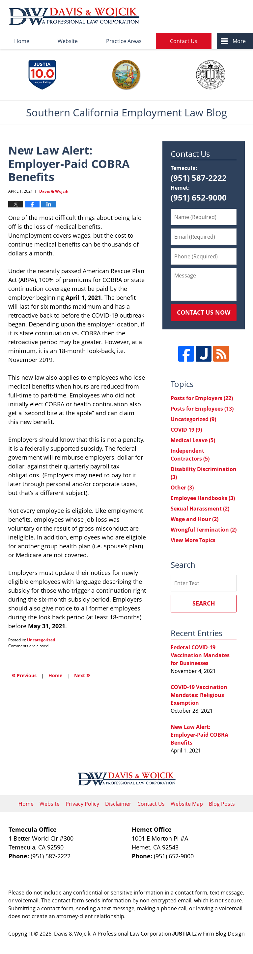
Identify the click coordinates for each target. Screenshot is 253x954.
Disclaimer (118, 803)
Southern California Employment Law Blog (74, 17)
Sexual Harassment (200, 508)
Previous (24, 674)
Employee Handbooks (203, 498)
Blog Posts (222, 803)
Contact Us (183, 41)
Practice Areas (124, 41)
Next (82, 674)
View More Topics (193, 540)
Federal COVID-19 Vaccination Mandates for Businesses (200, 655)
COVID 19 (186, 429)
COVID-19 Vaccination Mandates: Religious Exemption (199, 694)
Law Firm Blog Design (208, 933)
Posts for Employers (202, 398)
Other (182, 487)
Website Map (187, 803)
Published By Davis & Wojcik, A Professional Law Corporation (197, 17)
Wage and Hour (194, 519)
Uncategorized (41, 640)
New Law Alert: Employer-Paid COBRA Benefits (199, 734)
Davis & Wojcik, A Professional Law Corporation (112, 933)
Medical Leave (193, 440)
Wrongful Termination (204, 529)
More (239, 41)
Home (21, 41)
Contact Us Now (203, 312)
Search (203, 603)
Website (68, 41)
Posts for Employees (202, 408)
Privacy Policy (82, 803)
